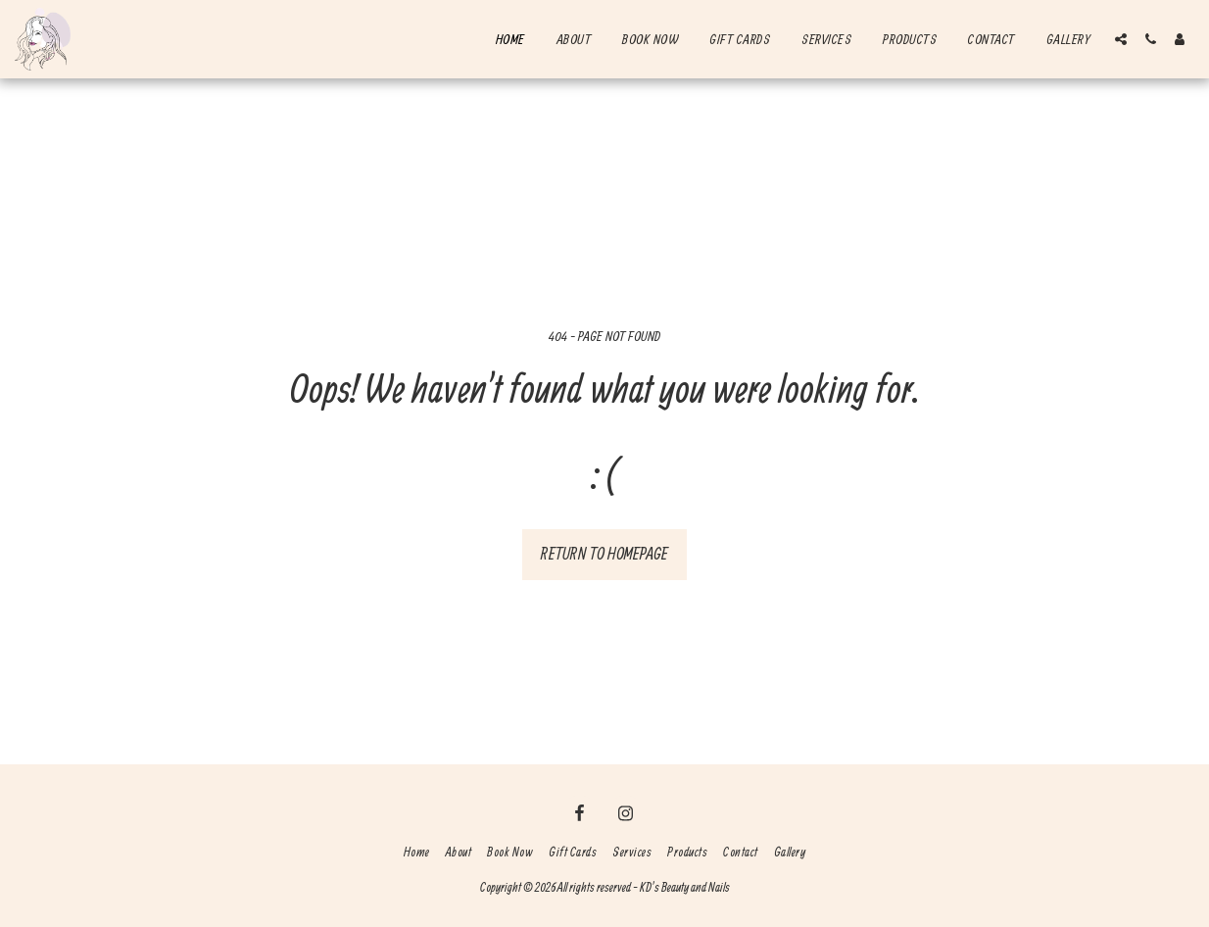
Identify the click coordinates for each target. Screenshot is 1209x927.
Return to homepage (604, 553)
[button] (1121, 39)
